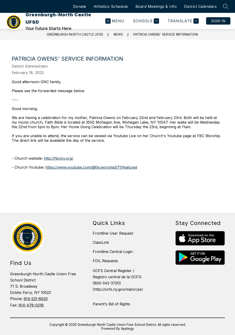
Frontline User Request (113, 233)
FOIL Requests (105, 260)
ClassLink (101, 242)
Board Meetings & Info (156, 6)
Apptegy (127, 328)
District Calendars (200, 6)
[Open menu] (114, 21)
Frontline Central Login (113, 251)
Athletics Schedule (111, 6)
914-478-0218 (31, 305)
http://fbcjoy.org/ (58, 158)
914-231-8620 (36, 298)
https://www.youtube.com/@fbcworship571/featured (91, 167)
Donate (79, 6)
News (118, 34)
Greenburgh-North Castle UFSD (75, 34)
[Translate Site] (182, 21)
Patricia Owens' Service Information (165, 34)
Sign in (218, 21)
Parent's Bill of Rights (111, 304)
